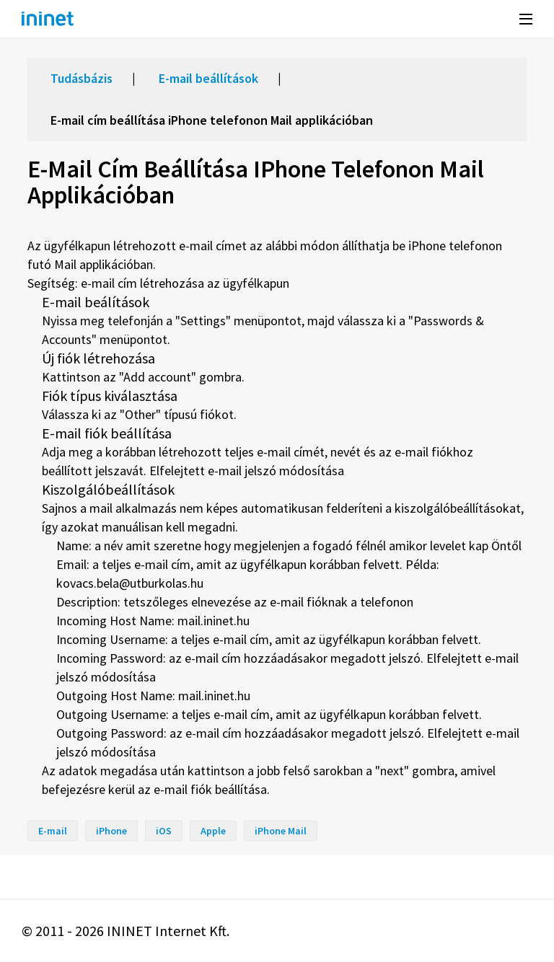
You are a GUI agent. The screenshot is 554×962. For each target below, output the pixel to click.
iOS (164, 830)
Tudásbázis (81, 78)
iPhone (111, 830)
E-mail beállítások (208, 78)
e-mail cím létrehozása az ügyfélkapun (185, 283)
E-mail (52, 830)
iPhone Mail (281, 830)
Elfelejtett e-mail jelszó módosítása (246, 470)
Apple (213, 830)
